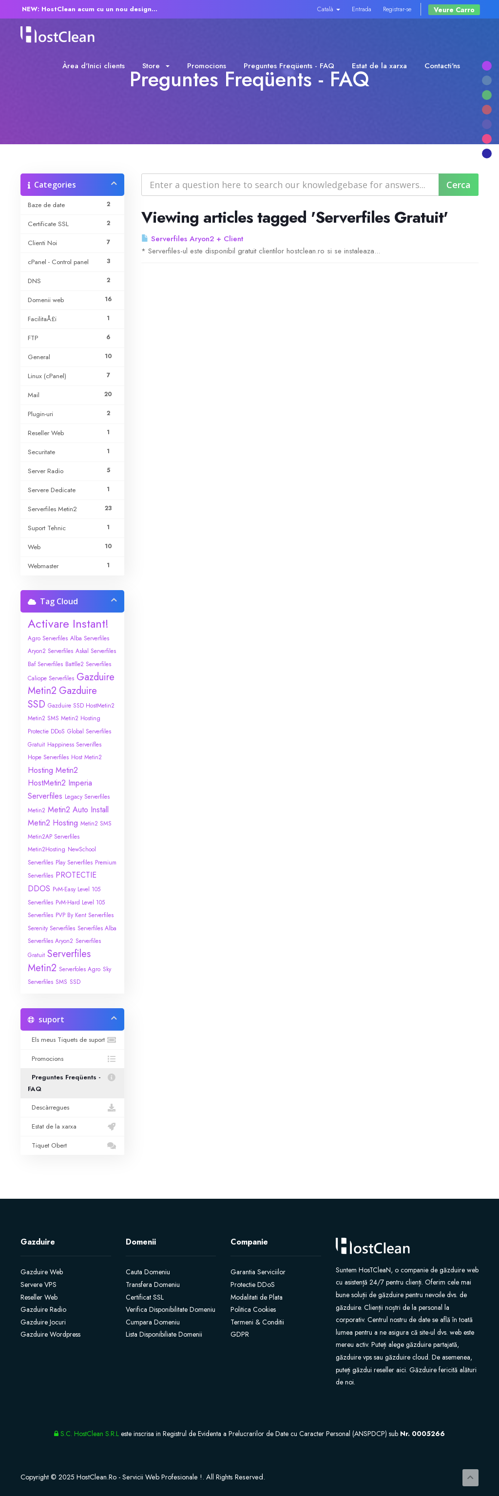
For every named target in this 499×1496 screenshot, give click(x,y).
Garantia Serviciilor (258, 1272)
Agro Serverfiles (48, 638)
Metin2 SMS (96, 823)
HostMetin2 (47, 782)
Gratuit (36, 744)
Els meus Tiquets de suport (72, 1040)
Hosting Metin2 (53, 770)
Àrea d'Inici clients (93, 65)
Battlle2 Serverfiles (88, 664)
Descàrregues (72, 1107)
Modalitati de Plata (256, 1297)
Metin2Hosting (46, 849)
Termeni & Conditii (257, 1322)
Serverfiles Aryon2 (50, 941)
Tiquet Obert (72, 1145)
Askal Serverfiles (96, 651)
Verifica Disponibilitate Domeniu (170, 1309)
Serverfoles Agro (79, 969)
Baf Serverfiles (45, 664)
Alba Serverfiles (89, 638)
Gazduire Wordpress (50, 1334)
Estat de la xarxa (379, 65)
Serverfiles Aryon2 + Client (192, 238)
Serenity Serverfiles (51, 928)
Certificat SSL (145, 1297)
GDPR (239, 1334)
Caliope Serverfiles (51, 678)
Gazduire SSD (62, 697)
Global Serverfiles (89, 731)
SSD (75, 982)
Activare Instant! (68, 623)
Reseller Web (39, 1297)
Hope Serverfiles (48, 757)
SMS (61, 982)
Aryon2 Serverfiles (50, 651)
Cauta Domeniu (148, 1272)
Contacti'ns (442, 65)
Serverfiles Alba (96, 928)
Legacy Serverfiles (87, 796)
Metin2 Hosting (53, 822)
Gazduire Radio (43, 1309)
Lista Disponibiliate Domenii (164, 1334)
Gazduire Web (41, 1272)
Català (328, 9)
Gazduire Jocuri (43, 1322)
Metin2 (36, 810)
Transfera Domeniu (153, 1284)
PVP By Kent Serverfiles (85, 915)
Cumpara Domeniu (153, 1322)
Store (156, 65)
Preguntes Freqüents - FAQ (289, 65)
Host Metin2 (86, 757)
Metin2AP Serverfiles (53, 836)
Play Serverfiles (74, 862)
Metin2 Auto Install (78, 809)
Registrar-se (397, 9)
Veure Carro (454, 10)
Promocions (206, 65)
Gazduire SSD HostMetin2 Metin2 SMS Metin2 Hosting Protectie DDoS (71, 718)
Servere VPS (38, 1284)
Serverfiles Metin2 (59, 961)
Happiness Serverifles (74, 744)
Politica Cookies (253, 1309)
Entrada (361, 9)
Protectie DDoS (252, 1284)
